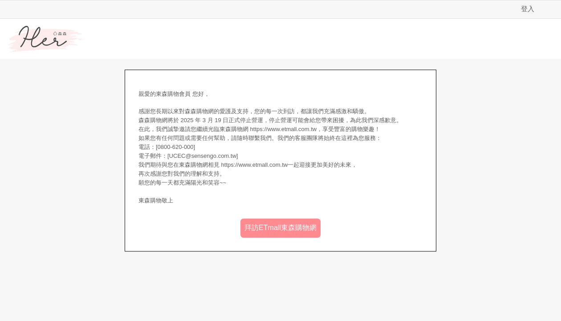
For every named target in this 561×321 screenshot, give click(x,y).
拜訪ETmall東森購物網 (280, 227)
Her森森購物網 (45, 39)
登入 (527, 8)
